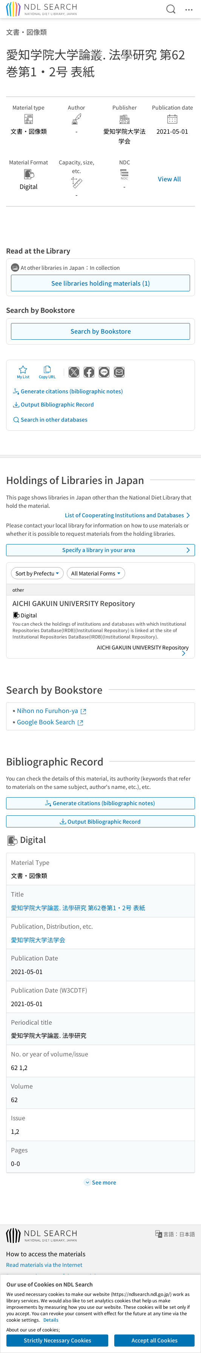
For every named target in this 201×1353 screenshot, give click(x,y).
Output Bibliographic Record (53, 404)
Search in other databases (49, 420)
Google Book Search (50, 721)
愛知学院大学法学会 (38, 939)
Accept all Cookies (155, 1340)
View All (169, 178)
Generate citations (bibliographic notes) (67, 391)
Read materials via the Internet (44, 1264)
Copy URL (47, 372)
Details (50, 1319)
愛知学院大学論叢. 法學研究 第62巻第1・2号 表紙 (78, 907)
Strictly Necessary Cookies (57, 1340)
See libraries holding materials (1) (100, 283)
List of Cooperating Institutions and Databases (129, 515)
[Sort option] (37, 573)
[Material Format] (96, 573)
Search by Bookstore (101, 331)
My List (23, 372)
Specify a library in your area (127, 550)
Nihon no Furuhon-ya (52, 710)
